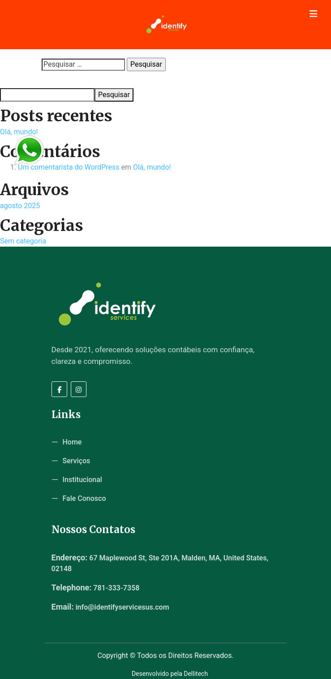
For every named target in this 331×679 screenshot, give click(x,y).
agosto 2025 (20, 205)
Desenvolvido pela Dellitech (170, 673)
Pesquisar (14, 79)
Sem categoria (23, 241)
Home (72, 442)
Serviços (76, 461)
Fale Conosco (84, 498)
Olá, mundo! (19, 132)
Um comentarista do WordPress (69, 167)
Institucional (82, 479)
